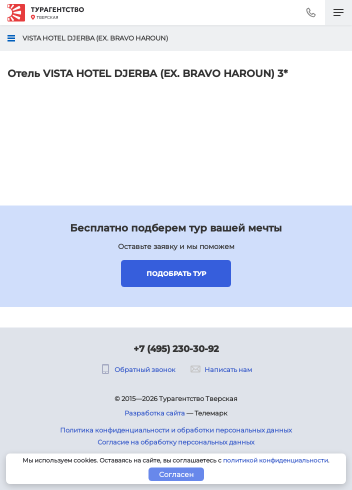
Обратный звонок (138, 369)
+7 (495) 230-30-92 (176, 349)
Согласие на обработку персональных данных (176, 442)
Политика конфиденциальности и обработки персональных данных (176, 430)
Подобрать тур (176, 274)
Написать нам (221, 369)
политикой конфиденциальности (275, 460)
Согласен (176, 474)
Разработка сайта (154, 413)
